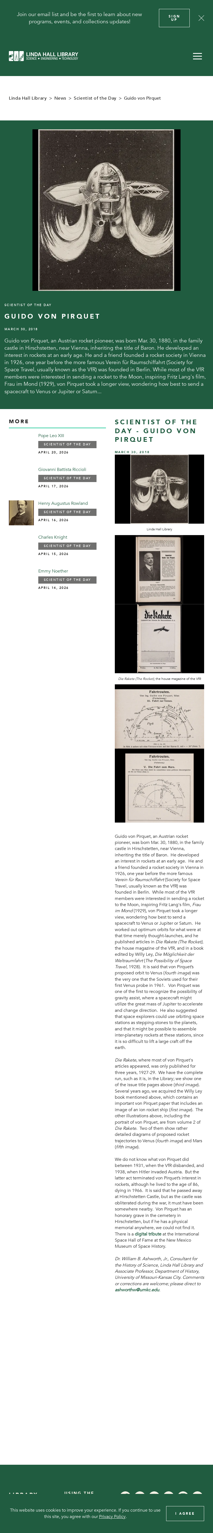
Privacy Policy (112, 1517)
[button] (197, 56)
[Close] (201, 18)
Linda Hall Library (28, 98)
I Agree (185, 1513)
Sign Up (174, 18)
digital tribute (148, 1234)
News (60, 98)
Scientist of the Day (95, 98)
